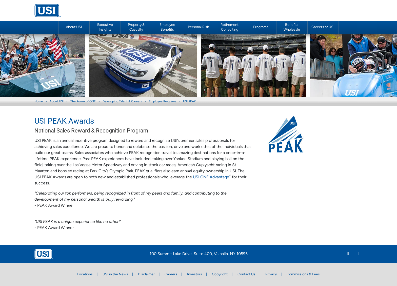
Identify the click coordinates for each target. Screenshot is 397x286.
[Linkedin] (348, 254)
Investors (194, 274)
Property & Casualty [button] (136, 27)
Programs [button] (260, 27)
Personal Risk (198, 27)
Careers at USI (322, 27)
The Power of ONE (83, 101)
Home (38, 101)
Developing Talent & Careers (122, 101)
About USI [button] (74, 27)
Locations (85, 274)
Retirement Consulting (230, 27)
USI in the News (115, 274)
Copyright (220, 274)
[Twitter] (359, 254)
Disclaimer (146, 274)
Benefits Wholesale (292, 27)
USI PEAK (189, 101)
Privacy (271, 274)
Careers (171, 274)
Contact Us (246, 274)
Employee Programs (162, 101)
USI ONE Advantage (211, 177)
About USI (57, 101)
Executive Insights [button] (105, 27)
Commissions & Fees (303, 274)
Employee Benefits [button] (167, 27)
